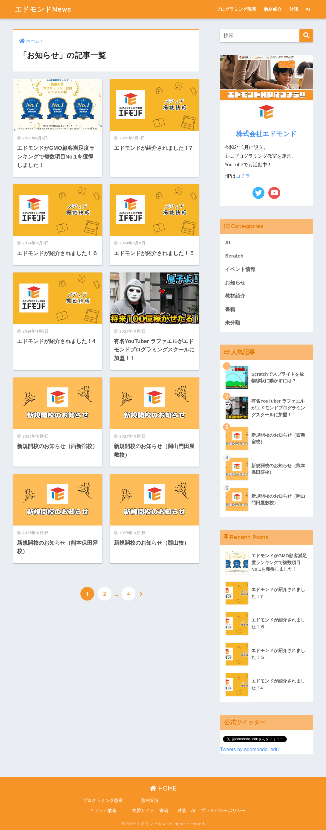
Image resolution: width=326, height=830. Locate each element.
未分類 (232, 323)
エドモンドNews (43, 9)
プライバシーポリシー (223, 810)
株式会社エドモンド (266, 134)
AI (307, 9)
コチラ (243, 176)
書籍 (230, 309)
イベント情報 (240, 269)
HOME (163, 788)
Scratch (234, 256)
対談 (293, 9)
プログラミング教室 (236, 9)
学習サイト (143, 810)
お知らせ (235, 283)
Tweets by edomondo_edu (249, 749)
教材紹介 (273, 9)
